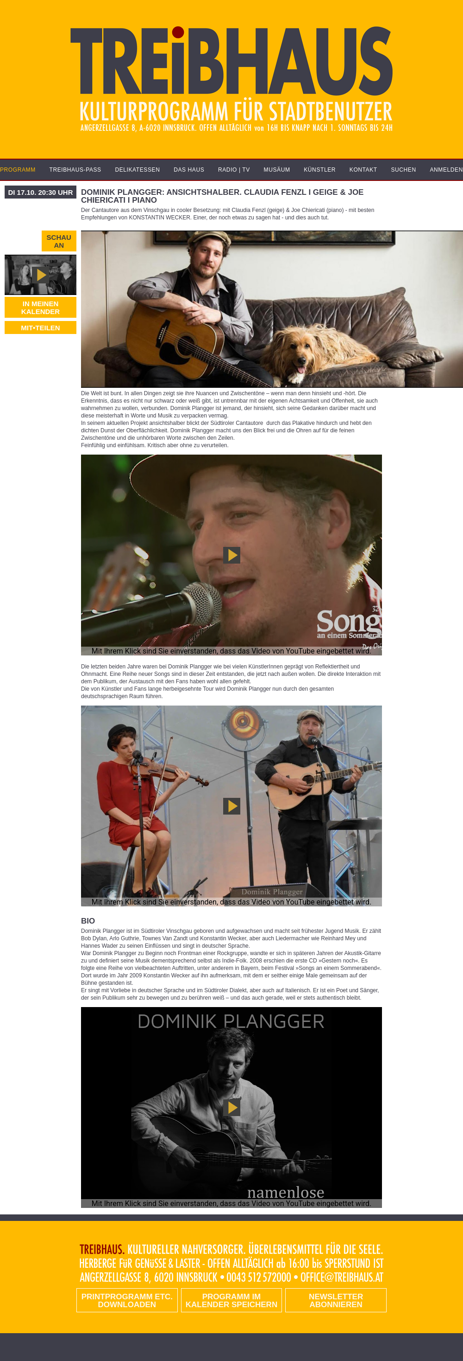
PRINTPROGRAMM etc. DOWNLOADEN (127, 1300)
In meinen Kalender (40, 307)
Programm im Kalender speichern (231, 1300)
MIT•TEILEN (40, 328)
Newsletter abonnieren (336, 1300)
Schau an (59, 241)
